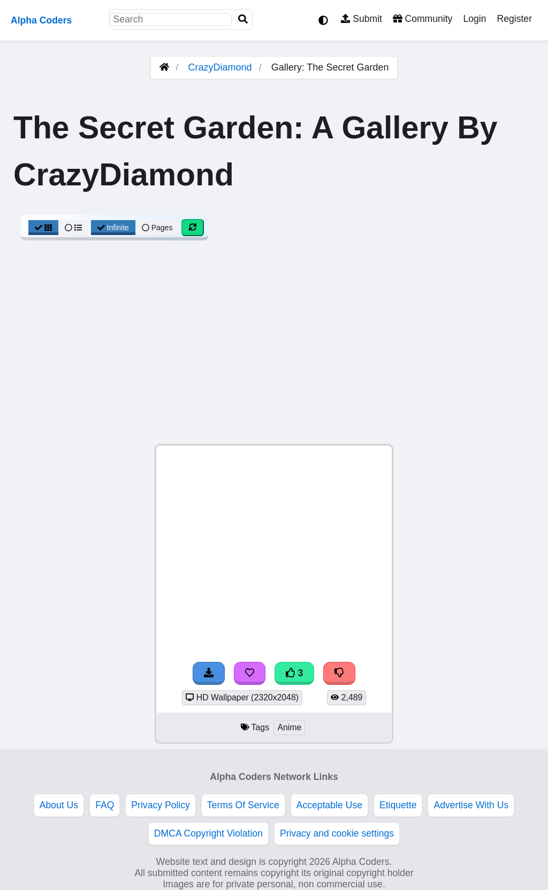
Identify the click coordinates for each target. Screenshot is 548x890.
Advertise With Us (470, 805)
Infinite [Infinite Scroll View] (113, 227)
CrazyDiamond (220, 67)
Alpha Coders (41, 20)
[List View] (73, 227)
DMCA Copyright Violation (208, 833)
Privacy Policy (160, 805)
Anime (289, 727)
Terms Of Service (243, 805)
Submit (361, 18)
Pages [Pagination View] (157, 227)
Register (514, 18)
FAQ (104, 805)
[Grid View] (43, 227)
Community (422, 18)
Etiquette (397, 805)
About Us (59, 805)
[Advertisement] (274, 348)
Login (474, 18)
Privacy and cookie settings (337, 833)
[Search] (243, 19)
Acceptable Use (329, 805)
